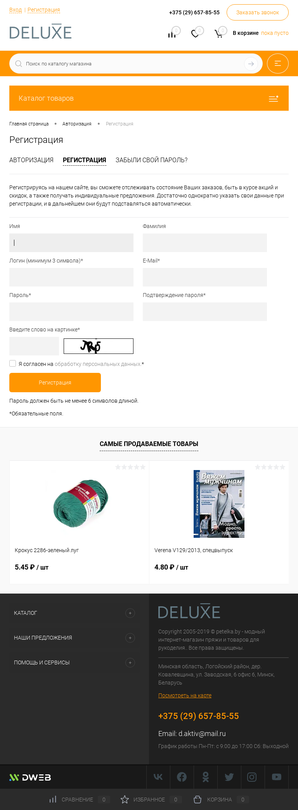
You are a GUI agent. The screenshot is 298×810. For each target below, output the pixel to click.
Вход (15, 10)
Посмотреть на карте (184, 695)
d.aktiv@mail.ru (202, 733)
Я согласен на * (81, 364)
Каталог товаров (149, 98)
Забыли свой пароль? (151, 160)
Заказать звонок (257, 12)
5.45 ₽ (32, 567)
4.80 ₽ (171, 567)
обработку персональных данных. (98, 364)
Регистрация (44, 10)
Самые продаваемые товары (149, 444)
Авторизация (31, 160)
